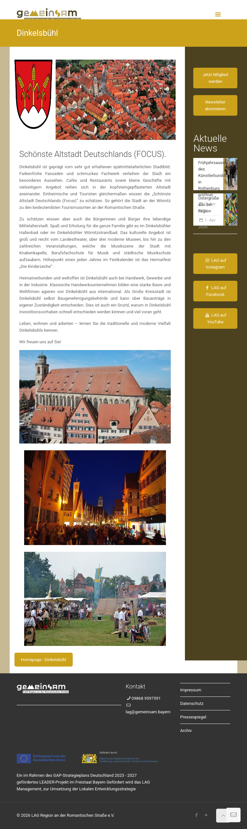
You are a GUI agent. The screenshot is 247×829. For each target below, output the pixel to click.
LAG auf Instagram (215, 263)
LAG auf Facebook (215, 291)
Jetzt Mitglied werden (215, 78)
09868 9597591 (146, 698)
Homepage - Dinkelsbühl (43, 659)
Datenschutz (191, 703)
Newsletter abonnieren (215, 105)
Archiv (186, 730)
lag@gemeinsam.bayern (148, 711)
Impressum (190, 690)
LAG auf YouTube (215, 318)
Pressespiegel (193, 717)
